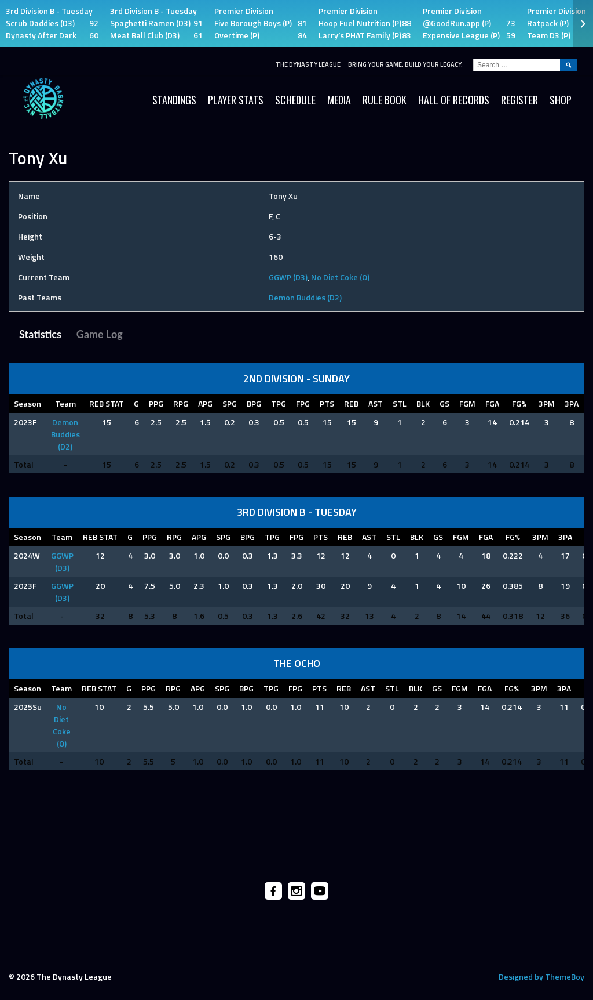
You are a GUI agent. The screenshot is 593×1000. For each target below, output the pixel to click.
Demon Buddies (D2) (305, 297)
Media (339, 99)
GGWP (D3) (288, 277)
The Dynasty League (308, 64)
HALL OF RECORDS (453, 99)
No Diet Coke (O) (340, 277)
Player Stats (235, 99)
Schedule (295, 99)
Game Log (99, 334)
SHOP (561, 99)
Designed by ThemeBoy (541, 976)
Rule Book (385, 99)
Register (519, 99)
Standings (174, 99)
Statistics (40, 334)
